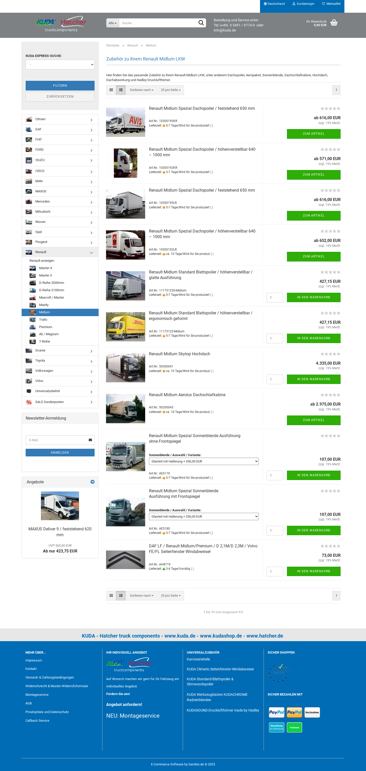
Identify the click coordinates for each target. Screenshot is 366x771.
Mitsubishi (38, 211)
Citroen (35, 119)
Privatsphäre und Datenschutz (47, 712)
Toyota (35, 360)
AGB (28, 703)
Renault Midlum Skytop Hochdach (179, 353)
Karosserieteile (198, 659)
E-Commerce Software (167, 764)
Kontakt (31, 669)
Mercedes (38, 201)
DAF (33, 129)
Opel (34, 232)
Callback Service (37, 720)
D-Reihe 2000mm (46, 283)
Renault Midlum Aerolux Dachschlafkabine (187, 394)
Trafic (38, 319)
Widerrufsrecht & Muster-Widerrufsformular (56, 686)
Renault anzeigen (41, 261)
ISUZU (35, 160)
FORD (35, 149)
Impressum (33, 660)
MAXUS (36, 191)
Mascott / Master (46, 297)
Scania (35, 350)
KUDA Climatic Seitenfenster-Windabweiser (220, 669)
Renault (36, 252)
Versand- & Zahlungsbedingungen (49, 677)
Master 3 (40, 275)
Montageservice (37, 695)
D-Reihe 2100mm (46, 290)
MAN (34, 181)
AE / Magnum (43, 334)
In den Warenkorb (313, 297)
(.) (211, 125)
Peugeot (36, 242)
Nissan (35, 222)
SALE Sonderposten (45, 402)
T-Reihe (39, 342)
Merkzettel (331, 4)
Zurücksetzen (60, 96)
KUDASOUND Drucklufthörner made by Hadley (223, 710)
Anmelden (60, 452)
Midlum (39, 312)
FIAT (34, 139)
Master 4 (40, 268)
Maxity (39, 305)
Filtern (60, 85)
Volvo (34, 381)
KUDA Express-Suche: (44, 56)
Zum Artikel (314, 133)
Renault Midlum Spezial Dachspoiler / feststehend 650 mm (202, 108)
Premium (40, 327)
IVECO (35, 171)
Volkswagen (39, 370)
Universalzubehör (43, 391)
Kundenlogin (303, 4)
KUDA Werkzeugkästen (205, 694)
